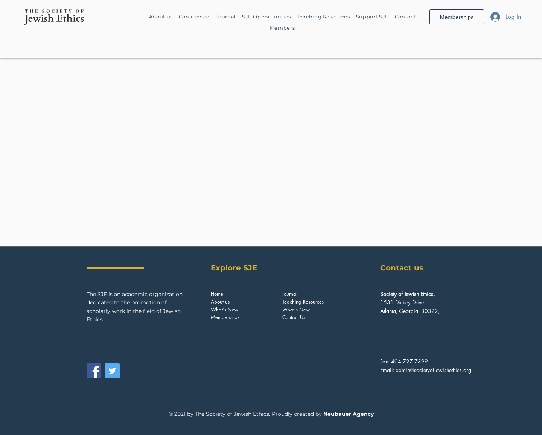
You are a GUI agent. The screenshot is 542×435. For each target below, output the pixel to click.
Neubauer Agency (348, 414)
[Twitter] (112, 370)
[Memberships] (456, 16)
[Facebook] (94, 370)
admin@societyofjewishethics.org (433, 370)
